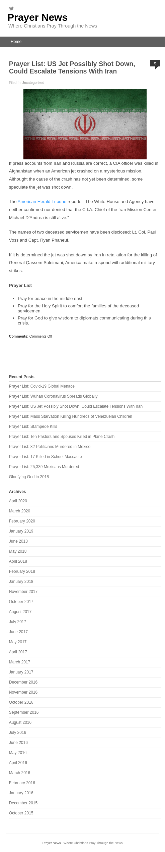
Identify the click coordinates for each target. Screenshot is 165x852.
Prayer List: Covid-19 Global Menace (42, 386)
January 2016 (21, 793)
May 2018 (18, 551)
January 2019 (21, 531)
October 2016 (21, 702)
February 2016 (22, 783)
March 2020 (19, 511)
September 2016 (24, 712)
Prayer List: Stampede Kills (33, 426)
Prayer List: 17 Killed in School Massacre (45, 456)
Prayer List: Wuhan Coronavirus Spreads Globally (53, 396)
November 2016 (23, 692)
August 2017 (20, 611)
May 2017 (18, 642)
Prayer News (37, 17)
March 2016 (19, 772)
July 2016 (17, 732)
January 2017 (21, 672)
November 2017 (23, 591)
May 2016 (18, 752)
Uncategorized (32, 83)
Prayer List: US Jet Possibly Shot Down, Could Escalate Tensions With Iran (72, 67)
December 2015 (23, 803)
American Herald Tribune (41, 201)
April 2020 (18, 501)
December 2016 (23, 682)
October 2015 (21, 813)
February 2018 (22, 571)
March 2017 (19, 662)
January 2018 (21, 581)
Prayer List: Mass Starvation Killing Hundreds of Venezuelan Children (70, 416)
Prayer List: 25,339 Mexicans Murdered (44, 466)
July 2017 (17, 621)
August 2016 (20, 722)
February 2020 (22, 521)
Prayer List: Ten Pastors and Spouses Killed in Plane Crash (61, 436)
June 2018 (18, 541)
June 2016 (18, 742)
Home (16, 41)
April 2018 (18, 561)
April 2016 (18, 762)
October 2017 (21, 601)
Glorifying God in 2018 (29, 476)
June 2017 (18, 632)
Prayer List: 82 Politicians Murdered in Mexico (49, 446)
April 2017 (18, 652)
